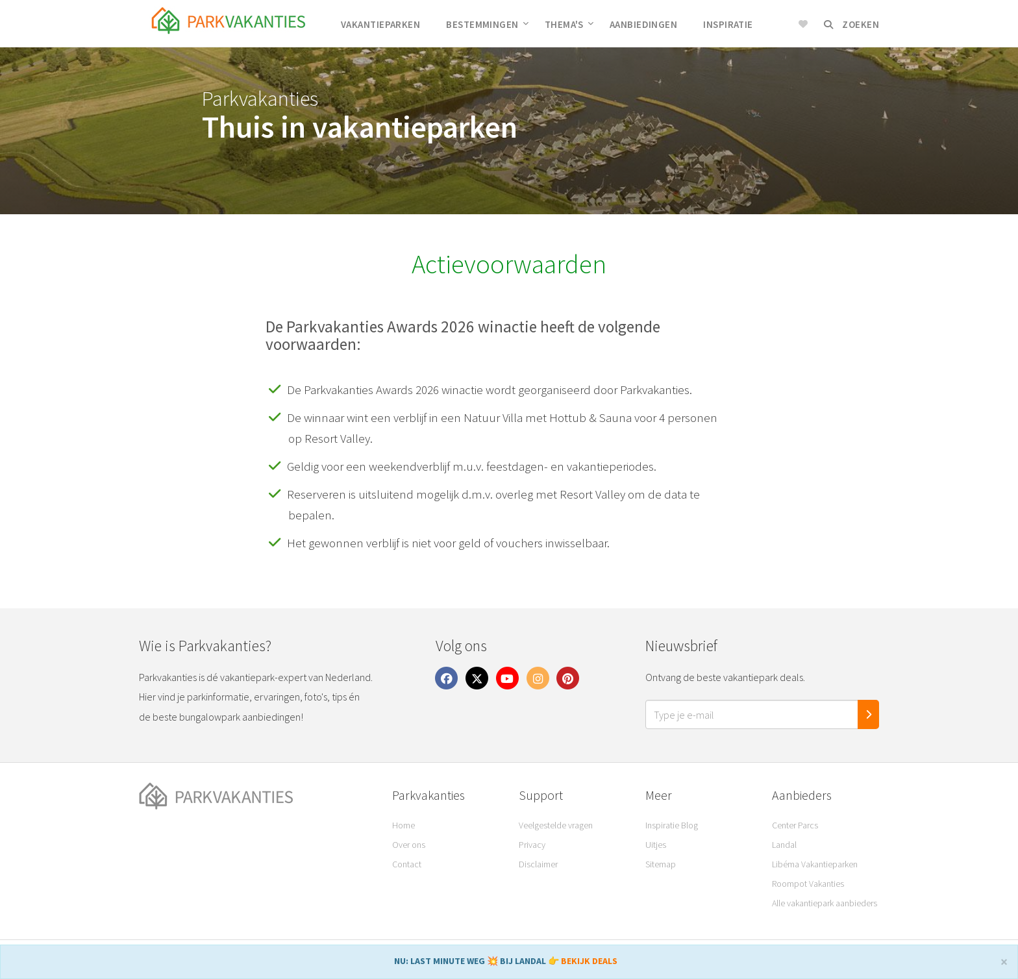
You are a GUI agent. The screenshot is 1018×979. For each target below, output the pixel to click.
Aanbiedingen (643, 24)
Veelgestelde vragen (556, 825)
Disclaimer (538, 864)
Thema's (569, 24)
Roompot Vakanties (808, 883)
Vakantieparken (380, 24)
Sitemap (660, 864)
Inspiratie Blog (671, 825)
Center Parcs (795, 825)
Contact (406, 864)
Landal (784, 844)
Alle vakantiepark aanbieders (824, 903)
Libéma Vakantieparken (815, 864)
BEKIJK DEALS (589, 961)
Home (403, 825)
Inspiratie (728, 24)
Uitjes (655, 844)
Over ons (408, 844)
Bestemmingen (487, 24)
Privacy (532, 844)
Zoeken (851, 24)
